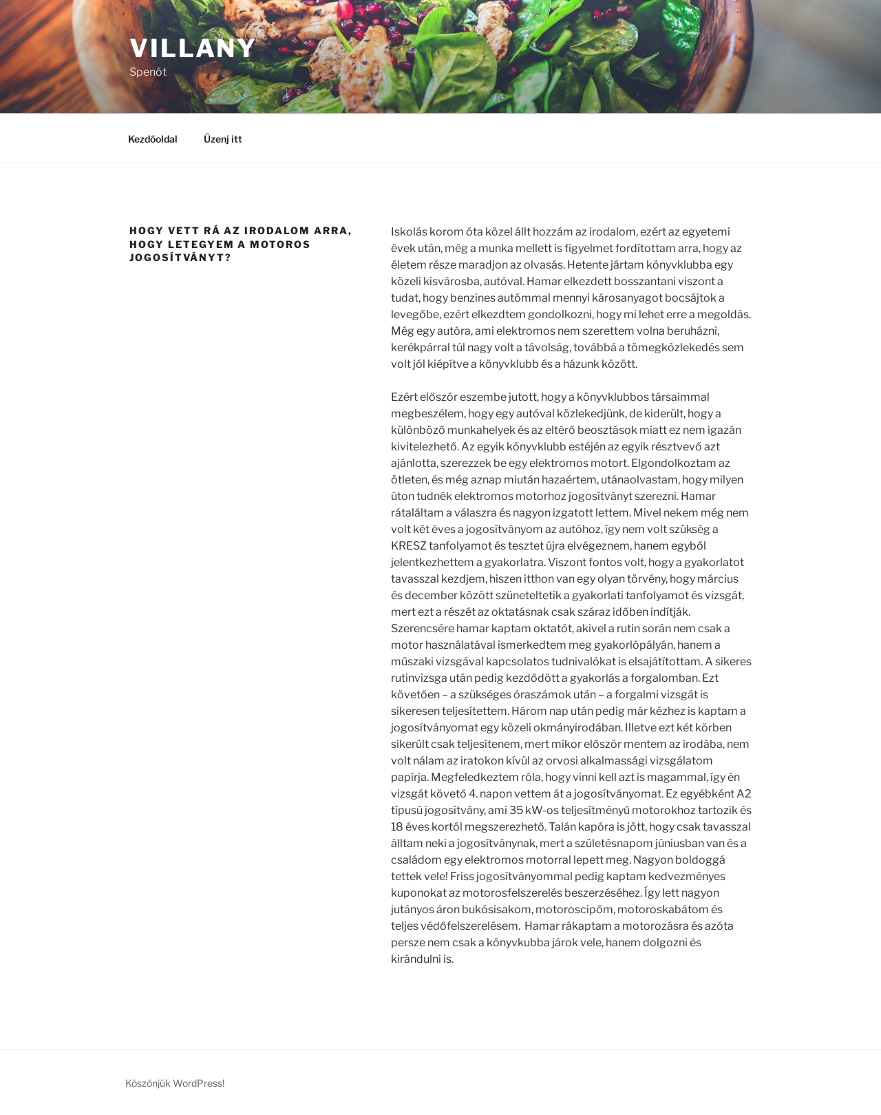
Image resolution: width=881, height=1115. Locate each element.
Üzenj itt (223, 139)
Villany (193, 48)
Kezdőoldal (153, 139)
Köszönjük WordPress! (174, 1083)
